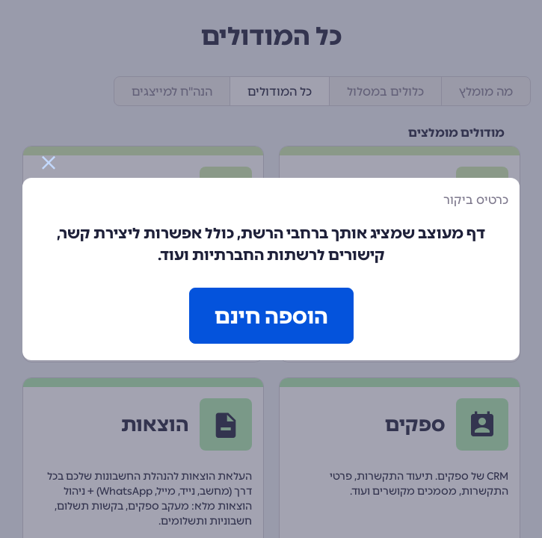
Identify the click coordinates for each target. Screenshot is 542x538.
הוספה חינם (271, 316)
